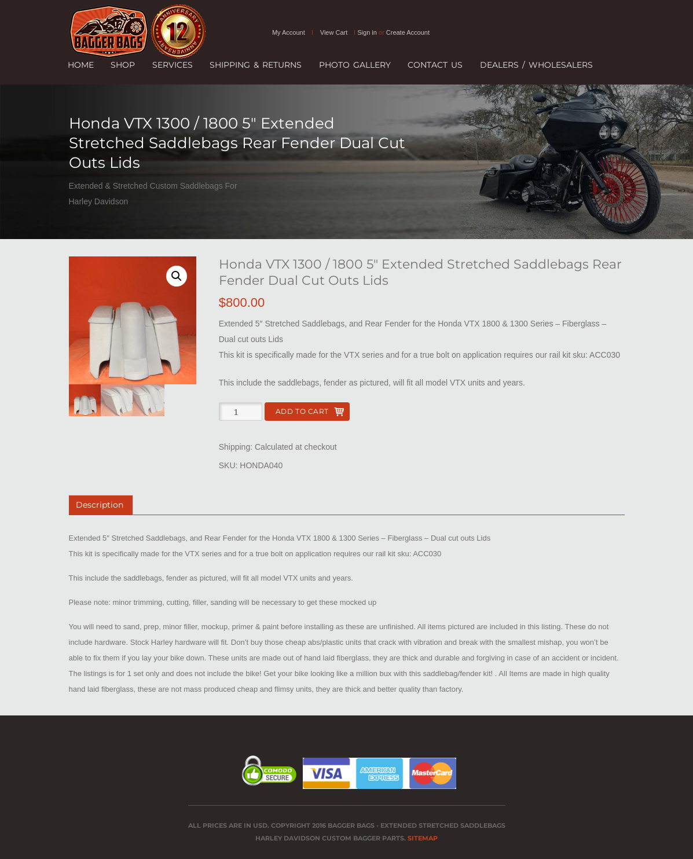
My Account (288, 32)
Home (81, 65)
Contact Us (435, 65)
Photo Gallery (355, 65)
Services (172, 65)
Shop (123, 65)
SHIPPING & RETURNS (256, 65)
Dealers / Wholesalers (536, 65)
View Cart (333, 32)
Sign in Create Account (393, 32)
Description (99, 505)
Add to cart (302, 411)
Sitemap (423, 838)
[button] (176, 276)
